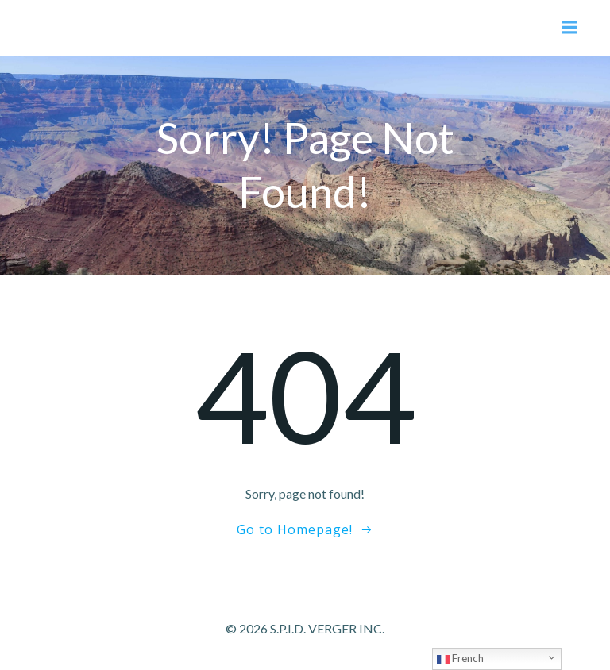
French (460, 659)
